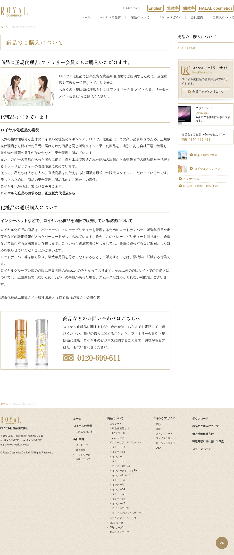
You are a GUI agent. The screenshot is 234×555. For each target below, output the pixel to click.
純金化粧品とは (120, 428)
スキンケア (116, 423)
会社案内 (197, 17)
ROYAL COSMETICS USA (200, 186)
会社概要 (80, 449)
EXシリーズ (118, 433)
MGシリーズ (116, 523)
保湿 (158, 429)
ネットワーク (83, 454)
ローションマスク (165, 443)
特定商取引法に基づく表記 (208, 441)
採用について (83, 459)
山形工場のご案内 (205, 155)
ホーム (86, 17)
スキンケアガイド (170, 17)
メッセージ (82, 445)
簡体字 (189, 8)
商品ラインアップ (119, 532)
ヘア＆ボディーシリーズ (123, 518)
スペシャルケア (164, 433)
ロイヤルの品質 (110, 17)
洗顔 (158, 424)
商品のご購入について (206, 39)
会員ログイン (132, 8)
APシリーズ (116, 527)
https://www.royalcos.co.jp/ (14, 444)
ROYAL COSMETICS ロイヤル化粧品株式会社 (14, 11)
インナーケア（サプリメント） (127, 442)
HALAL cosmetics (216, 8)
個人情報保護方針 (203, 433)
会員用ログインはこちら (205, 91)
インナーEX (191, 179)
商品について (140, 17)
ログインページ (201, 448)
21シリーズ (118, 437)
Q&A (158, 447)
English (155, 8)
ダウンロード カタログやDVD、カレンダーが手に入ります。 (205, 115)
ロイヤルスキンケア (207, 168)
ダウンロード (200, 418)
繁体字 (173, 8)
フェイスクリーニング (168, 438)
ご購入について (223, 17)
